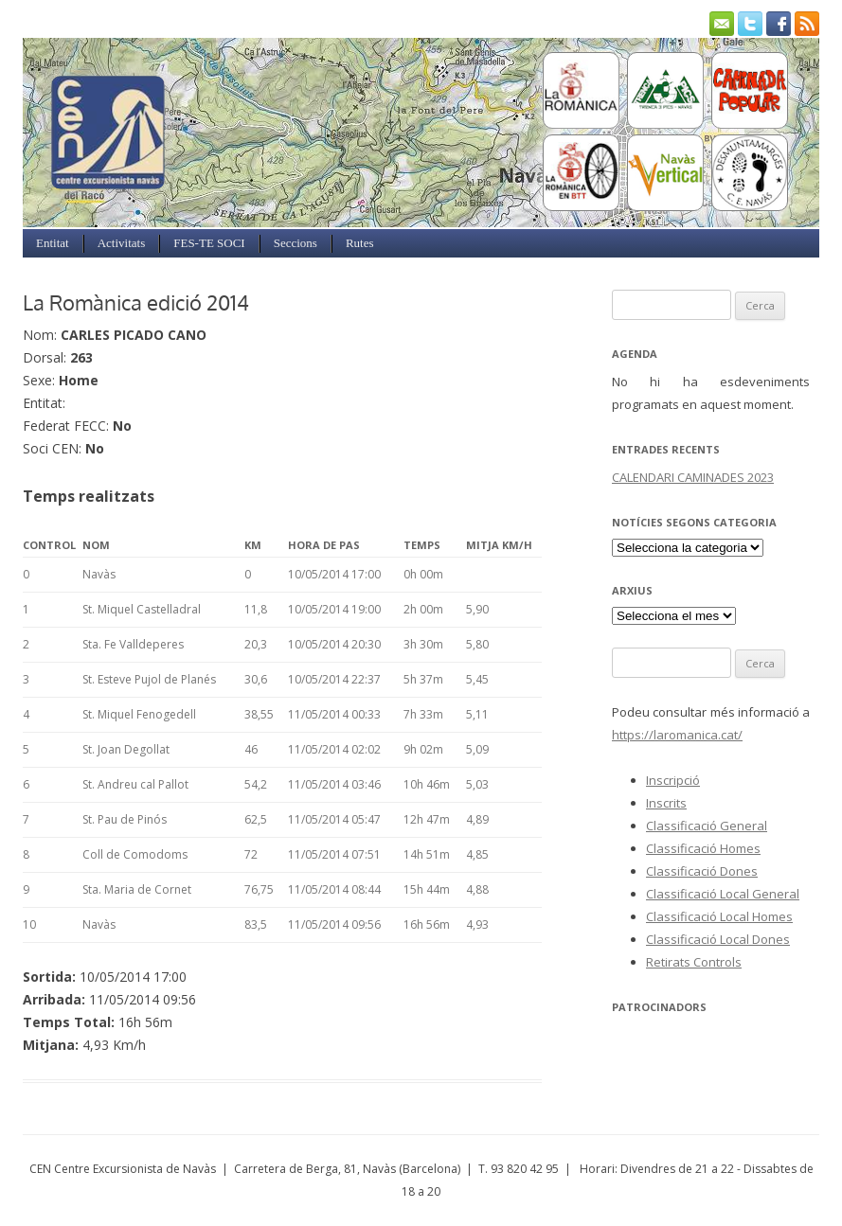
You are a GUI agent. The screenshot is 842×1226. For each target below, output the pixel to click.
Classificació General (706, 825)
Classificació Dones (702, 871)
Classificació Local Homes (719, 916)
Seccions (295, 243)
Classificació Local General (722, 893)
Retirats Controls (694, 961)
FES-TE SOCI (208, 243)
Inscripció (673, 780)
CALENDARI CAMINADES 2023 (693, 477)
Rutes (360, 243)
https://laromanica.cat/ (677, 734)
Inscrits (666, 802)
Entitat (52, 243)
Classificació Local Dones (718, 939)
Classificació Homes (703, 848)
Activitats (122, 243)
